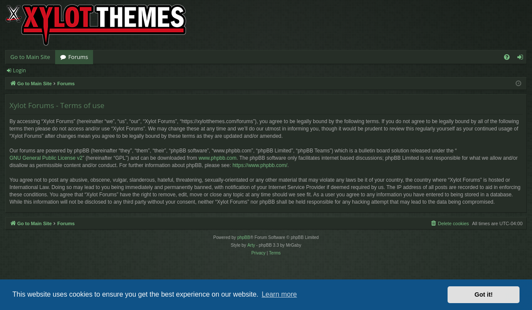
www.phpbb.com (217, 158)
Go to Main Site (30, 57)
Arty (251, 245)
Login (19, 70)
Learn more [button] (279, 294)
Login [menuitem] (522, 58)
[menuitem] (506, 57)
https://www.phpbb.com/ (260, 165)
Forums (78, 57)
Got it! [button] (484, 294)
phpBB (243, 237)
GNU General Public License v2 (45, 158)
